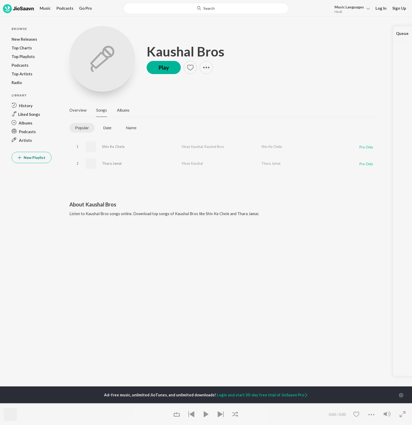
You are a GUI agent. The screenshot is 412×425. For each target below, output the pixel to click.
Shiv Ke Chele (113, 146)
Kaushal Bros (185, 51)
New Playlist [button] (31, 157)
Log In (381, 8)
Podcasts (64, 8)
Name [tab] (131, 128)
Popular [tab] (82, 128)
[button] (351, 8)
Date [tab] (107, 128)
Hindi (338, 11)
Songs (101, 110)
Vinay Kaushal (192, 146)
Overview (77, 110)
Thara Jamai (112, 163)
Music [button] (45, 8)
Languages (349, 7)
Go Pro (85, 8)
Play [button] (163, 67)
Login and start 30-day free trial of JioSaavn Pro (262, 394)
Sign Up (399, 8)
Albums (123, 110)
